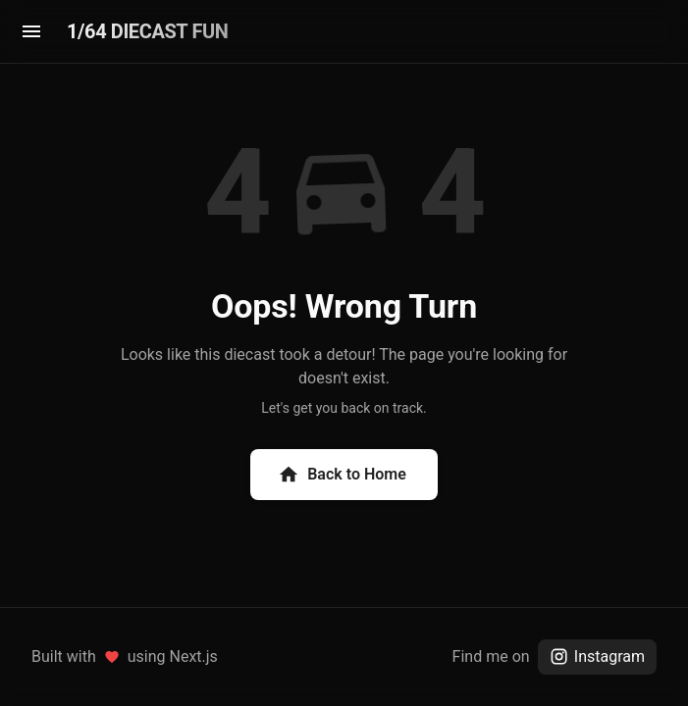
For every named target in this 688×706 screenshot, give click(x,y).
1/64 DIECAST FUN (147, 31)
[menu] (31, 31)
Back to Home (342, 474)
